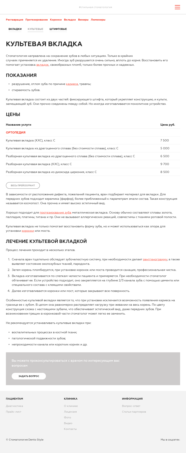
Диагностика (14, 405)
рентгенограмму (155, 259)
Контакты (70, 428)
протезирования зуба (55, 212)
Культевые (35, 29)
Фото (67, 417)
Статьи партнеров (134, 411)
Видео (68, 423)
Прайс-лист (13, 411)
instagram (170, 445)
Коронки (56, 19)
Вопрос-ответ (131, 405)
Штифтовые (58, 29)
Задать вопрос (29, 376)
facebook (162, 445)
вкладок (42, 64)
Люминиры (98, 19)
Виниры (83, 19)
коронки (28, 230)
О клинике (71, 405)
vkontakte (178, 445)
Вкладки (70, 19)
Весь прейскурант (23, 185)
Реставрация (14, 19)
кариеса (72, 84)
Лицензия (70, 411)
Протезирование (36, 19)
